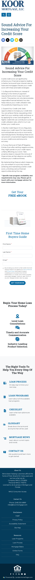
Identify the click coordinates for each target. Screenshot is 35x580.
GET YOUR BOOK (17, 283)
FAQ (17, 555)
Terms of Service (27, 269)
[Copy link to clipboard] (21, 40)
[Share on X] (7, 40)
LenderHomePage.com (24, 577)
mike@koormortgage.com (17, 505)
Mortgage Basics (18, 547)
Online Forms (17, 551)
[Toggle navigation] (9, 15)
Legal (17, 516)
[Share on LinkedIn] (12, 40)
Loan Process (17, 543)
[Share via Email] (16, 40)
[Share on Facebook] (3, 40)
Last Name (7, 252)
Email (5, 260)
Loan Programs (17, 539)
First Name (7, 244)
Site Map (17, 528)
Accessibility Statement (17, 524)
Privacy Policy (11, 271)
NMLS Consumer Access (17, 492)
